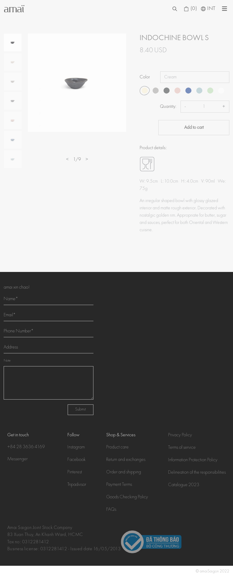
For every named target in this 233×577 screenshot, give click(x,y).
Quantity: (168, 106)
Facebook (76, 460)
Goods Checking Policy (127, 497)
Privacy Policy (180, 435)
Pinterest (74, 472)
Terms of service (182, 448)
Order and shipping (123, 472)
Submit (80, 409)
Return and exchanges (125, 460)
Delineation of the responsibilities (197, 473)
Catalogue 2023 (183, 485)
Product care (117, 447)
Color (145, 77)
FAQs (111, 510)
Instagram (76, 447)
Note (7, 361)
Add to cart (194, 127)
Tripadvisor (76, 485)
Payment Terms (119, 485)
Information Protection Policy (193, 460)
